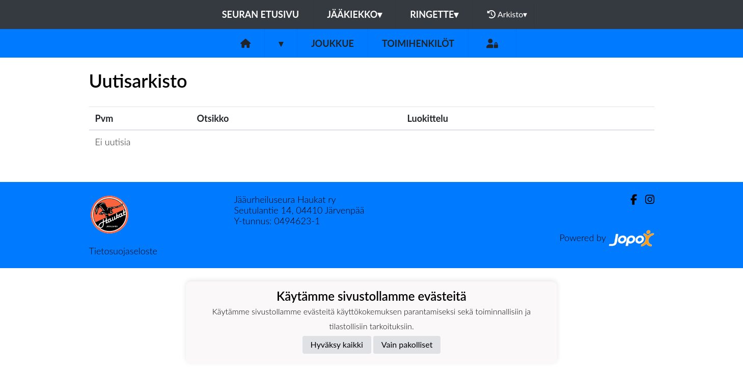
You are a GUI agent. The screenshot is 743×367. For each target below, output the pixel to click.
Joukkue (332, 43)
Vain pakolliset (407, 344)
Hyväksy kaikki (337, 344)
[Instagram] (645, 199)
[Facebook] (629, 199)
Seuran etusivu (260, 14)
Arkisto (507, 14)
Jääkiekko (354, 14)
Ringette (434, 14)
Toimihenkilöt (418, 43)
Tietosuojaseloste (123, 250)
